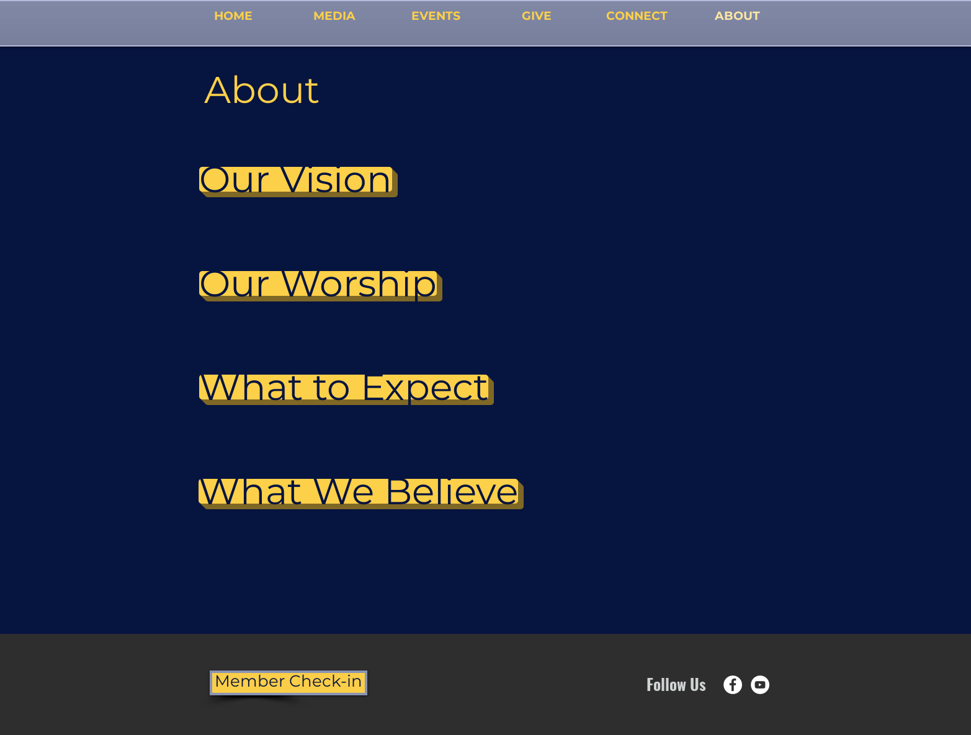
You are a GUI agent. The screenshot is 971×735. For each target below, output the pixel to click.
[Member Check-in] (288, 682)
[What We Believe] (358, 491)
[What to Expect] (343, 387)
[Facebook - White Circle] (732, 684)
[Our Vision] (295, 179)
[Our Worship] (318, 283)
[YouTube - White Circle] (760, 684)
